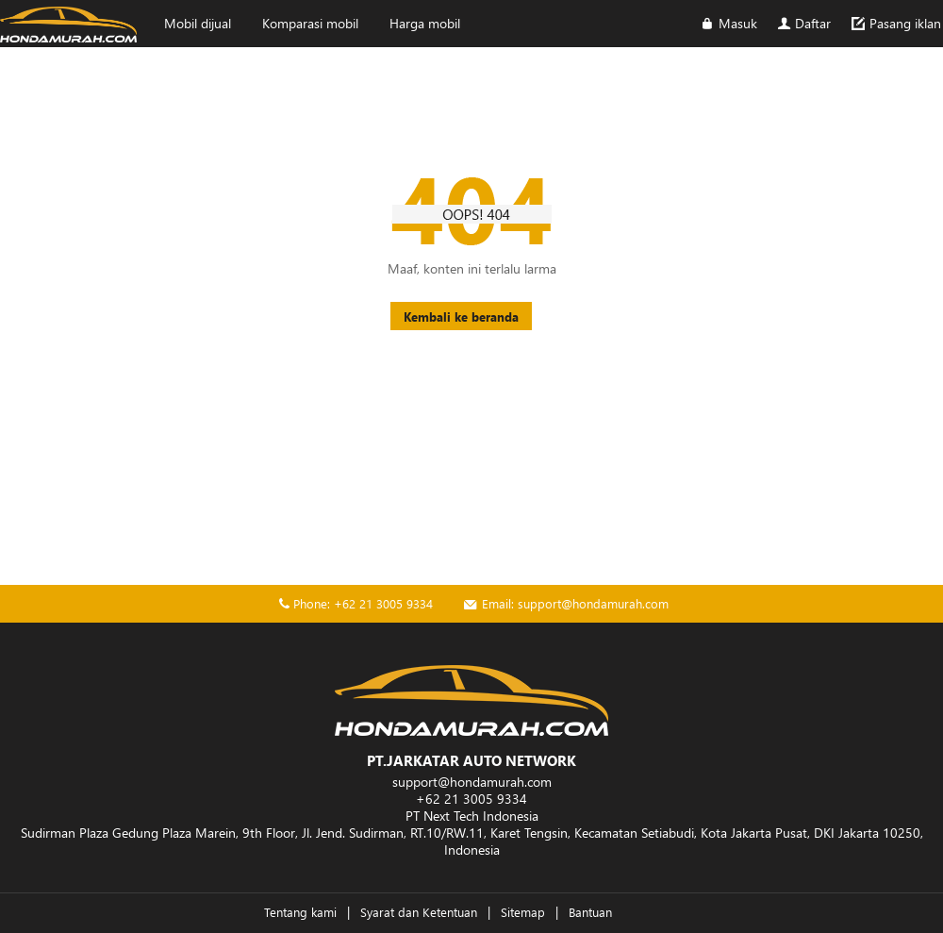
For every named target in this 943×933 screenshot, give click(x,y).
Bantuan (590, 912)
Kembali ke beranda (461, 316)
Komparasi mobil (310, 23)
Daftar (803, 23)
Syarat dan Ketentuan (418, 912)
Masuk (727, 23)
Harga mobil (424, 23)
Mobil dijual (197, 23)
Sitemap (523, 912)
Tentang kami (300, 912)
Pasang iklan (895, 23)
